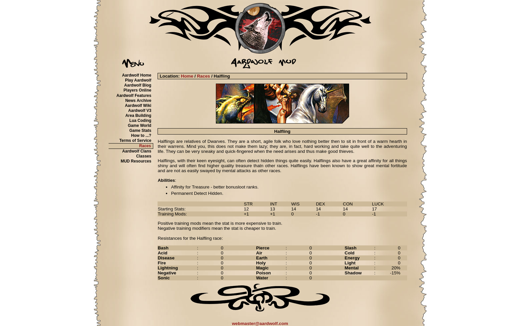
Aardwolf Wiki (138, 105)
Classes (143, 156)
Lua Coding (140, 120)
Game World (139, 125)
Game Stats (140, 130)
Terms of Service (135, 140)
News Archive (138, 100)
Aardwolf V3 (139, 110)
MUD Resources (136, 161)
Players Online (137, 90)
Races (145, 146)
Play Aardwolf (138, 80)
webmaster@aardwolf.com (260, 323)
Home (187, 76)
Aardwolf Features (133, 95)
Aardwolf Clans (136, 151)
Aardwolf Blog (137, 85)
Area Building (138, 115)
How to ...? (141, 135)
